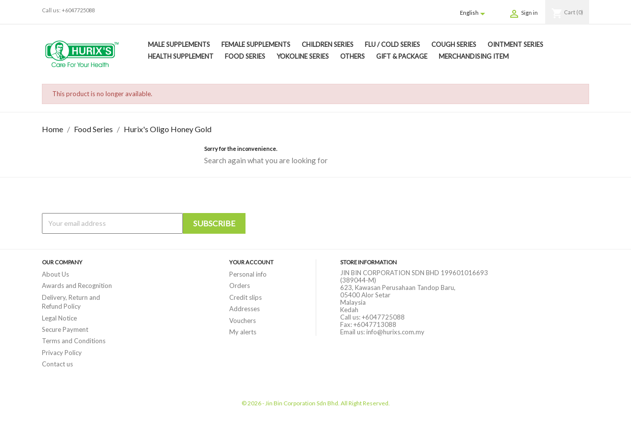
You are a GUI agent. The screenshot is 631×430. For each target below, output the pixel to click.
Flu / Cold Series (392, 44)
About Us (55, 274)
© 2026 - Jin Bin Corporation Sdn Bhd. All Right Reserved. (316, 403)
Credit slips (245, 297)
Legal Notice (59, 318)
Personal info (248, 274)
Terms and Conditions (73, 341)
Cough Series (453, 44)
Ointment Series (515, 44)
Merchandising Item (474, 56)
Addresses (244, 309)
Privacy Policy (62, 353)
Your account (251, 262)
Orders (239, 285)
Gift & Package (401, 56)
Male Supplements (179, 44)
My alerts (242, 332)
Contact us (57, 364)
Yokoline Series (303, 56)
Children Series (327, 44)
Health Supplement (180, 56)
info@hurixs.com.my (395, 332)
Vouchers (242, 320)
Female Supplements (255, 44)
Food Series (245, 56)
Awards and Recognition (77, 285)
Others (352, 56)
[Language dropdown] (474, 13)
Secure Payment (65, 329)
